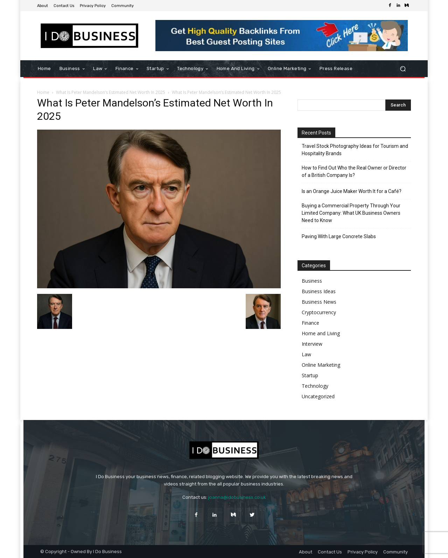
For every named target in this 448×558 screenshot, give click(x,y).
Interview (312, 343)
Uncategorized (318, 396)
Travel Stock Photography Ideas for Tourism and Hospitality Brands (355, 149)
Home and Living (321, 333)
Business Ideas (319, 291)
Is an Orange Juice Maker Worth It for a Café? (351, 191)
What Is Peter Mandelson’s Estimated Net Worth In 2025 (110, 92)
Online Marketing (321, 364)
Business (312, 280)
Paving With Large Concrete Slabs (339, 236)
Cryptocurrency (319, 312)
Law (306, 354)
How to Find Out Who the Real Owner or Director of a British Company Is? (354, 171)
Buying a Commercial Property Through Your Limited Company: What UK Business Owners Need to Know (351, 213)
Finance (310, 322)
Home (43, 92)
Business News (319, 301)
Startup (310, 375)
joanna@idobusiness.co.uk (237, 497)
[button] (402, 69)
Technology (315, 386)
